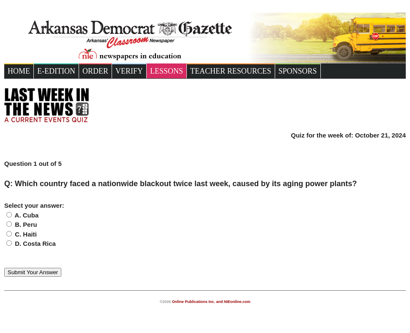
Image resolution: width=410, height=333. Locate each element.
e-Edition (56, 71)
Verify (129, 71)
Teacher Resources (230, 71)
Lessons (166, 71)
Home (19, 71)
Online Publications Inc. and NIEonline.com (211, 302)
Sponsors (298, 71)
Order (95, 71)
